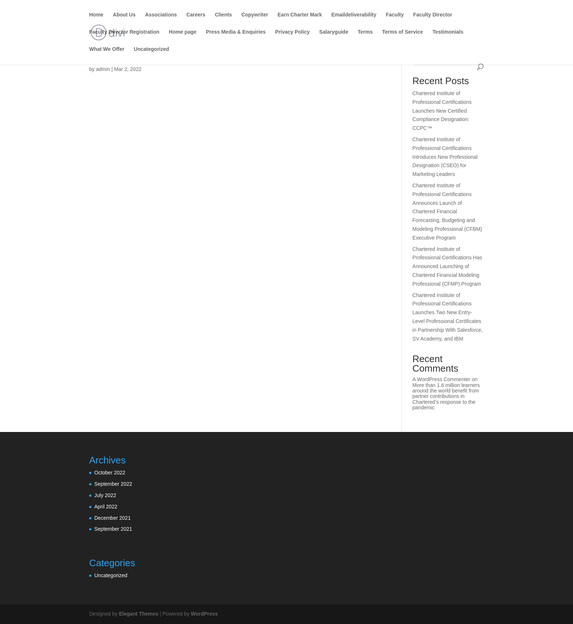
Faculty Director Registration (124, 32)
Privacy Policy (292, 32)
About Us (124, 15)
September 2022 (113, 484)
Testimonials (447, 32)
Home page (182, 32)
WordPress (204, 614)
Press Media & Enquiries (235, 32)
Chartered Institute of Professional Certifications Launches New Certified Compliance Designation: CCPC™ (442, 110)
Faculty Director (432, 15)
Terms (365, 32)
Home (96, 15)
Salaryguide (333, 32)
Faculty (395, 15)
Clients (223, 15)
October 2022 (109, 472)
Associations (161, 15)
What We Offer (106, 49)
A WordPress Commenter (441, 379)
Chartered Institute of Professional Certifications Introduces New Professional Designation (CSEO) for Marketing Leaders (445, 156)
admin (103, 69)
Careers (195, 15)
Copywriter (255, 15)
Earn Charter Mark (300, 15)
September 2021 (113, 529)
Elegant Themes (138, 614)
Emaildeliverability (353, 15)
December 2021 (112, 518)
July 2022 (105, 495)
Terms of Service (402, 32)
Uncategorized (151, 49)
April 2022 (105, 507)
